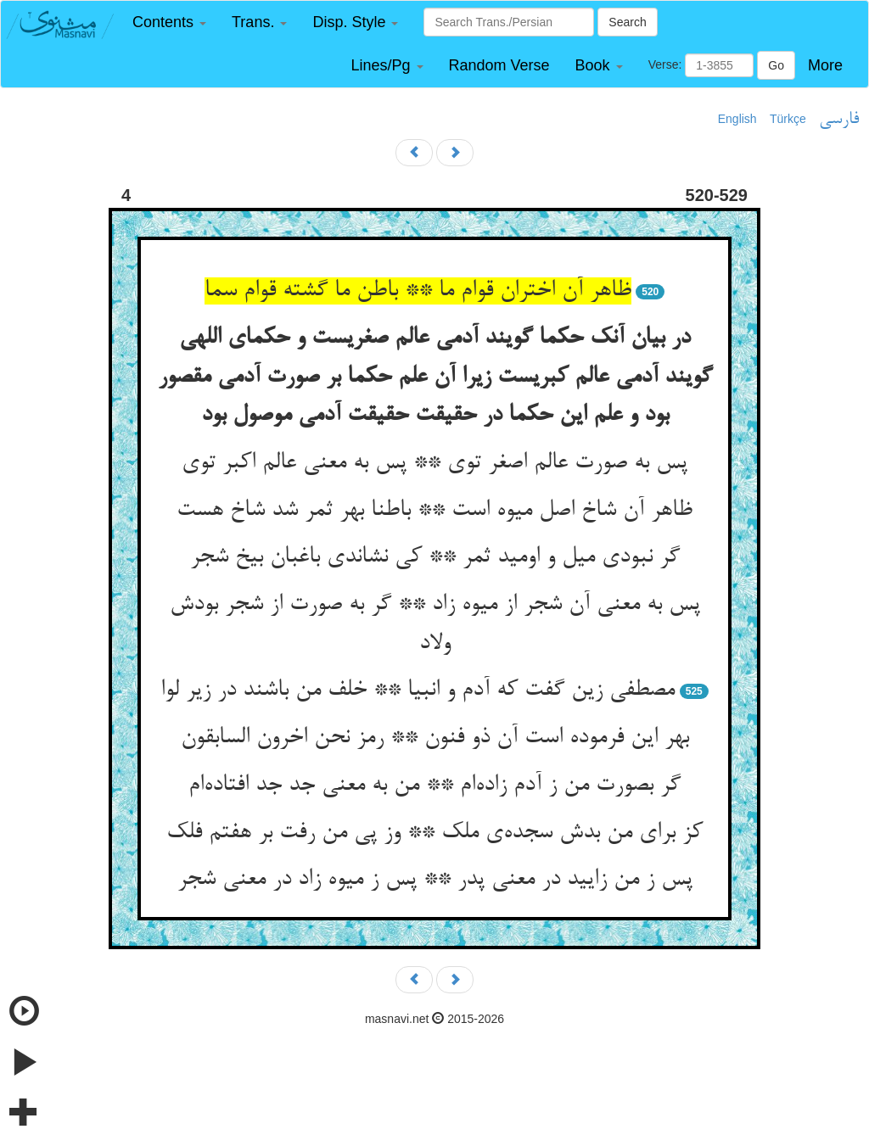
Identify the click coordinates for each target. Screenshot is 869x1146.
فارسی (839, 119)
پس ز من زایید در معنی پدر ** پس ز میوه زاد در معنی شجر (434, 879)
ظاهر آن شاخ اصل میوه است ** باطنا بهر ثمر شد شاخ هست (434, 510)
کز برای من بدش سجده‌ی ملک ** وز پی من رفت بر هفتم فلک (434, 833)
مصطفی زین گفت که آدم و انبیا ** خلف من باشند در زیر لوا (417, 690)
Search (627, 22)
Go (776, 65)
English (737, 119)
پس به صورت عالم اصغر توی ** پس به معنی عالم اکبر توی (434, 463)
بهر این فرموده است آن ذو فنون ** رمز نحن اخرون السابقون (435, 738)
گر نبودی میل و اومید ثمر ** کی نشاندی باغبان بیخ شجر (435, 557)
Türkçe (788, 119)
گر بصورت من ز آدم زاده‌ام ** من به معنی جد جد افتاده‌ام (434, 785)
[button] (169, 22)
